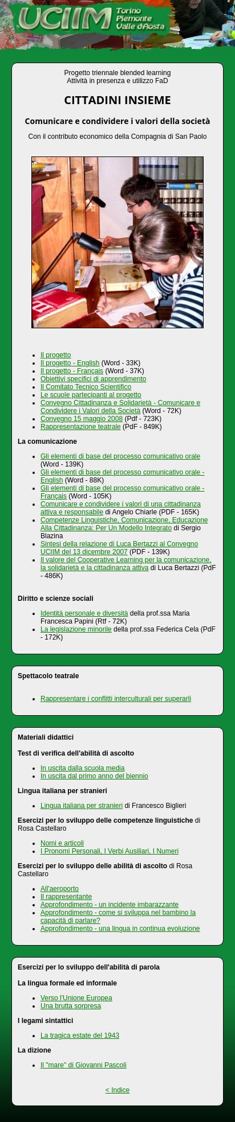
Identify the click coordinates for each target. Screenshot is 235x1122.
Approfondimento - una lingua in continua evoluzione (120, 929)
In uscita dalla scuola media (82, 768)
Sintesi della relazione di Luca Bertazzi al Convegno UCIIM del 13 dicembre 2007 (119, 548)
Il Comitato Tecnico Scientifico (85, 387)
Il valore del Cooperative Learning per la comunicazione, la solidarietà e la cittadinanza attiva (126, 564)
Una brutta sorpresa (70, 1006)
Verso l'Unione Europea (76, 998)
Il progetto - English (69, 363)
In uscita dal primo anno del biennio (94, 776)
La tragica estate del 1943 (79, 1036)
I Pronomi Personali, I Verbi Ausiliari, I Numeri (109, 851)
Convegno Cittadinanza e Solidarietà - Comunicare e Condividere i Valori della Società (120, 407)
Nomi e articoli (62, 843)
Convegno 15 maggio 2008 (81, 419)
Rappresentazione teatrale (80, 427)
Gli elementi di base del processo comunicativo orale (120, 456)
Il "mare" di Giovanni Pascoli (83, 1065)
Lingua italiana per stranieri (81, 806)
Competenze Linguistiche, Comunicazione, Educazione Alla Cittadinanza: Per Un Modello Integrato (124, 524)
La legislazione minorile (76, 629)
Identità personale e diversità (84, 613)
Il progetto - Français (71, 371)
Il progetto (55, 355)
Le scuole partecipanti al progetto (90, 395)
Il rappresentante (66, 897)
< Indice (117, 1090)
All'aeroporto (59, 889)
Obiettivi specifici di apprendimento (93, 379)
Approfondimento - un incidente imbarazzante (109, 905)
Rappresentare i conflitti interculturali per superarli (115, 699)
